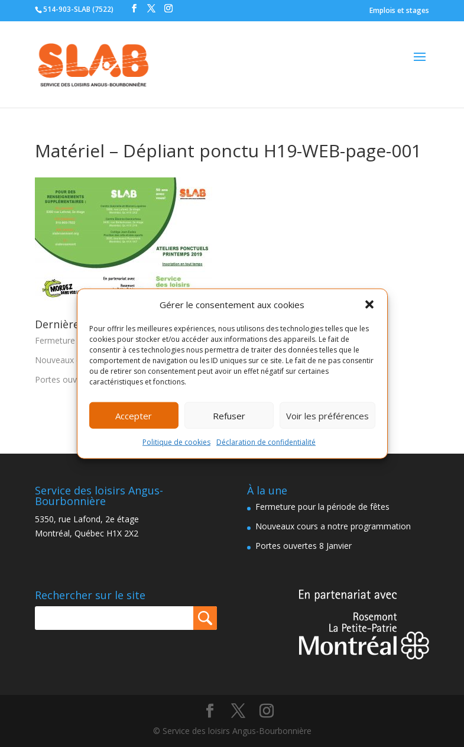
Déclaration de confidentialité (266, 442)
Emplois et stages (399, 10)
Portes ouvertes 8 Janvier (303, 545)
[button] (369, 305)
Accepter (133, 416)
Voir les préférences (327, 416)
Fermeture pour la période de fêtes (322, 506)
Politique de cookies (176, 442)
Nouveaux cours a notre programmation (333, 526)
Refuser (229, 416)
